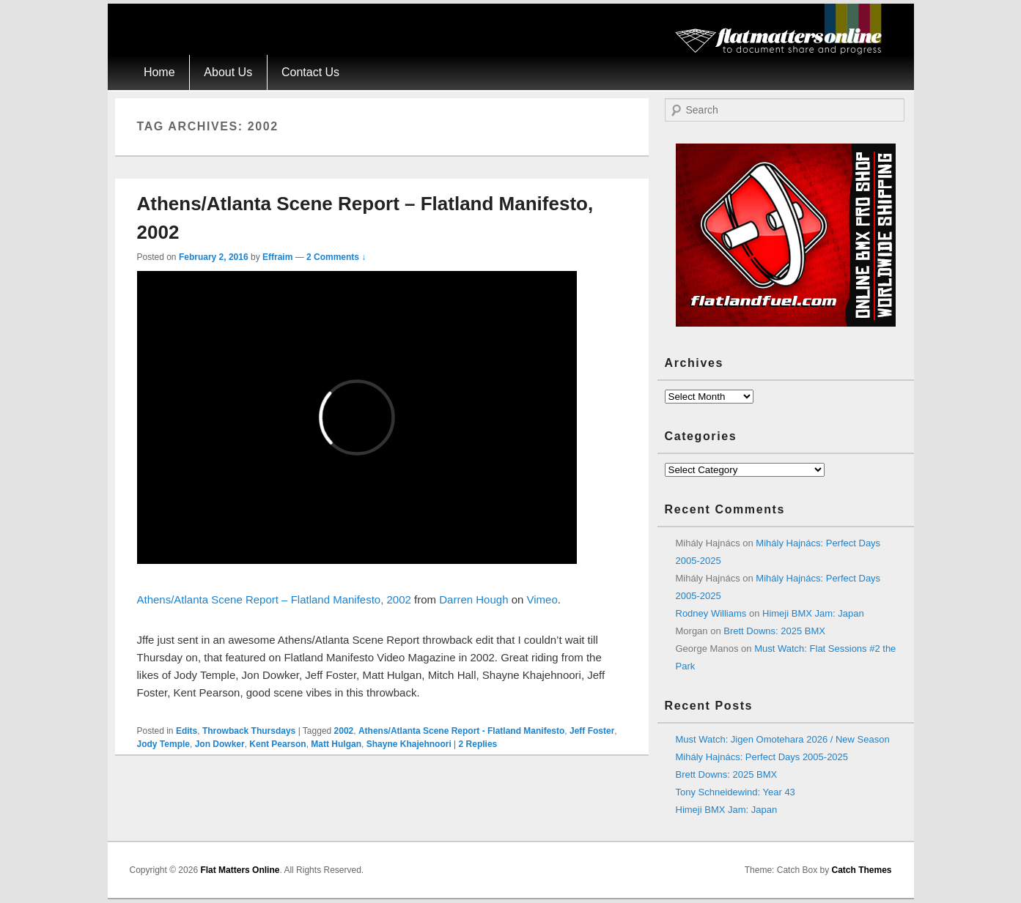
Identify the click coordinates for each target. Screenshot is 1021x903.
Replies (478, 744)
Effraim (277, 257)
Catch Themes (861, 870)
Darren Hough (473, 599)
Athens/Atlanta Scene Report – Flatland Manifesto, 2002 (274, 599)
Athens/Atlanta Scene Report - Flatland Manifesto (461, 731)
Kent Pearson (277, 744)
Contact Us (310, 72)
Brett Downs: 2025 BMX (774, 630)
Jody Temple (163, 744)
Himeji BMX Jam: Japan (813, 613)
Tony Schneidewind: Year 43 (735, 792)
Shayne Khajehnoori (408, 744)
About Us (228, 72)
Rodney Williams (711, 613)
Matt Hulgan (336, 744)
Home (159, 72)
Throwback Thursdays (248, 731)
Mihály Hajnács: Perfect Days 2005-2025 (762, 756)
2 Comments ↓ (336, 257)
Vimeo (542, 599)
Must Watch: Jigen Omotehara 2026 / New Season (783, 739)
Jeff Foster (592, 731)
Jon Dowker (220, 744)
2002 (344, 731)
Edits (186, 731)
